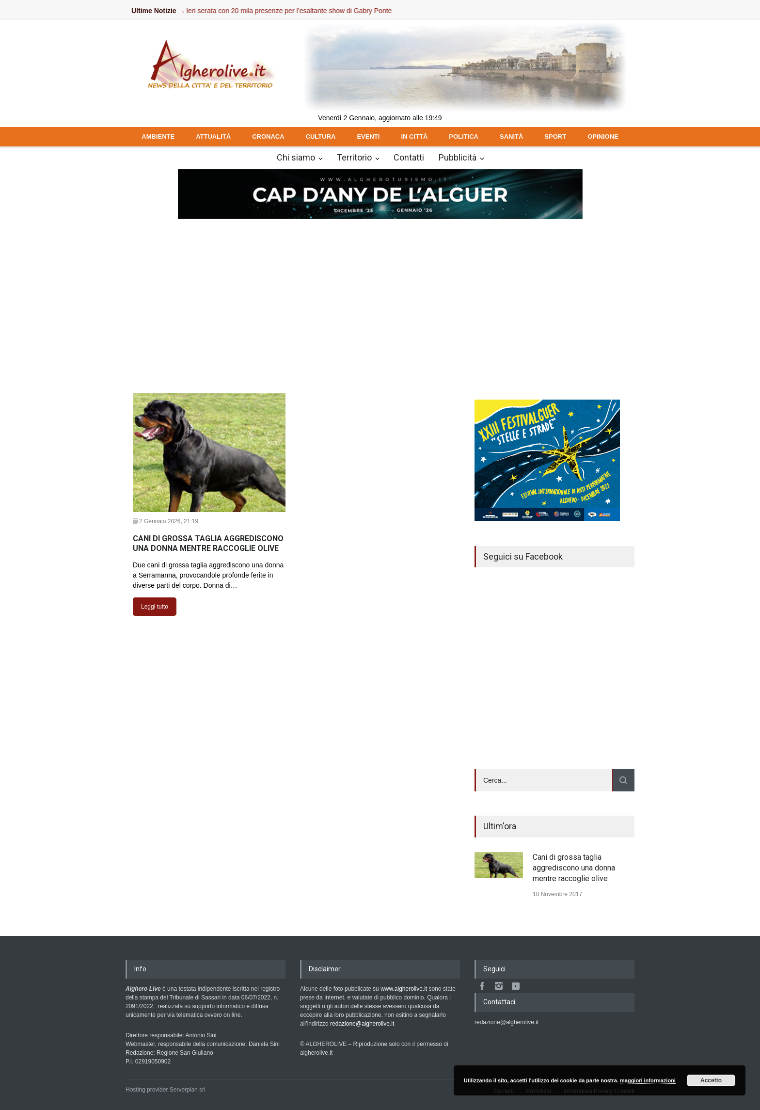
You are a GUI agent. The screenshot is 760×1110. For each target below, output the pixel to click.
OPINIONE (602, 136)
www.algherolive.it (403, 988)
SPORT (555, 136)
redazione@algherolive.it (362, 1023)
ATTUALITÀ (213, 136)
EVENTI (368, 136)
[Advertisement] (380, 293)
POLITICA (463, 136)
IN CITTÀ (414, 136)
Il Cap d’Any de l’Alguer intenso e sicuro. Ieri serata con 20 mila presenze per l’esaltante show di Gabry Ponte (233, 11)
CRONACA (268, 136)
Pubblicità (457, 157)
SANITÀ (511, 136)
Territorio (354, 157)
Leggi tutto (154, 606)
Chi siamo (296, 157)
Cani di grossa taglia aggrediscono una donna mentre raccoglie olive (574, 868)
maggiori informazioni (648, 1080)
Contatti (409, 157)
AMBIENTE (158, 136)
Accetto (711, 1080)
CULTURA (321, 136)
